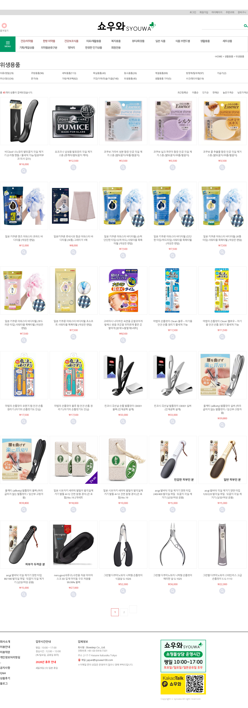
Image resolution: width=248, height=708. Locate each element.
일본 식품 (160, 41)
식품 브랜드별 (182, 41)
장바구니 (242, 12)
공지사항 (5, 668)
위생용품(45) (130, 78)
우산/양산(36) (6, 78)
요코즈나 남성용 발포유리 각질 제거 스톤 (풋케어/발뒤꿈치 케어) (73, 153)
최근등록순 (182, 92)
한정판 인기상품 (93, 47)
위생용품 (240, 56)
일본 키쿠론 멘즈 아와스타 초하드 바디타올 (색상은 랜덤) (24, 238)
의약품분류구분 (49, 47)
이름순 (195, 92)
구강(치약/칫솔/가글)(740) (105, 78)
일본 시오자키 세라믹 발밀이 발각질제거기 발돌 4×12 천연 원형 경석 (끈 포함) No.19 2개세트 (73, 494)
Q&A (3, 673)
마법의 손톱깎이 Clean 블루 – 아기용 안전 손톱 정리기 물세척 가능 (172, 322)
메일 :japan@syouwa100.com (97, 660)
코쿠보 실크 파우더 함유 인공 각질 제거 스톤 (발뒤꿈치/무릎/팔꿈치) (172, 153)
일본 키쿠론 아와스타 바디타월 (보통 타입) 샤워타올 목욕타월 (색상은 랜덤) (222, 238)
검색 (245, 26)
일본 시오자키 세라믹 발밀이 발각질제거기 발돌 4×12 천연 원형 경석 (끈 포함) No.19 (123, 494)
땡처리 (71, 47)
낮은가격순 (242, 92)
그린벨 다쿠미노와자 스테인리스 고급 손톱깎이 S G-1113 (222, 576)
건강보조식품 (71, 41)
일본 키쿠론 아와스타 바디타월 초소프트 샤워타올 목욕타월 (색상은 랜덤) (73, 322)
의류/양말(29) (6, 73)
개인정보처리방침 (10, 657)
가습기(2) (221, 73)
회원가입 (204, 12)
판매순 (216, 92)
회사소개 (5, 641)
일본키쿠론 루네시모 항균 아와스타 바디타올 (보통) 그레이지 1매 (73, 238)
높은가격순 (228, 92)
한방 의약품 (49, 41)
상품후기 (5, 678)
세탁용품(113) (69, 73)
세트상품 (227, 41)
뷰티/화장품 (138, 41)
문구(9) (34, 78)
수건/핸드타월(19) (195, 78)
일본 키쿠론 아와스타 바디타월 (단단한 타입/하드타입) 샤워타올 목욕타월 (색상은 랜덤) (173, 240)
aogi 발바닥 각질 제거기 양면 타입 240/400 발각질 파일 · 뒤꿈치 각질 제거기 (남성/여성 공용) (172, 494)
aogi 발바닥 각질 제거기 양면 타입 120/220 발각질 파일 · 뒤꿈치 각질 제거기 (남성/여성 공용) (222, 494)
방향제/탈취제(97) (195, 73)
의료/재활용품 (93, 41)
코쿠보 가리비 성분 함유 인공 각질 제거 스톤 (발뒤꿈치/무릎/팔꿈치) (123, 153)
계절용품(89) (161, 73)
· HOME (218, 56)
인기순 (205, 92)
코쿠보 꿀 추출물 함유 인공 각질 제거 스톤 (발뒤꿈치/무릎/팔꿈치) (222, 153)
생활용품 (205, 41)
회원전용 (116, 47)
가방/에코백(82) (70, 78)
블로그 (4, 683)
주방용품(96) (37, 73)
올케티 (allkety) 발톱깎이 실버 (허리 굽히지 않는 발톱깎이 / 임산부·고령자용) (222, 409)
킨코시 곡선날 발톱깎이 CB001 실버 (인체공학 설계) (172, 407)
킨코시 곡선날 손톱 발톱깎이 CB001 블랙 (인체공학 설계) (123, 407)
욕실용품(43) (99, 73)
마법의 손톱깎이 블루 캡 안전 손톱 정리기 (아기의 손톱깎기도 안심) (73, 407)
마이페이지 (217, 12)
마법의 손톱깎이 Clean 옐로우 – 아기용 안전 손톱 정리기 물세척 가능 (222, 322)
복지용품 (116, 41)
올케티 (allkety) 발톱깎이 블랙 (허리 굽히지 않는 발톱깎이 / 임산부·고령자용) (23, 494)
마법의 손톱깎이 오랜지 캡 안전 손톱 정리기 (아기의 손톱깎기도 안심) (24, 407)
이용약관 (5, 652)
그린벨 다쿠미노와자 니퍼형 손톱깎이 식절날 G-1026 (123, 576)
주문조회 (230, 12)
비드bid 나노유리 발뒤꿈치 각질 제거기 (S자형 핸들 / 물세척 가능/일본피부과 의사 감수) (24, 155)
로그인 (193, 12)
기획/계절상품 (26, 47)
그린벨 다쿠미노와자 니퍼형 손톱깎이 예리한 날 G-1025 (172, 576)
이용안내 (5, 647)
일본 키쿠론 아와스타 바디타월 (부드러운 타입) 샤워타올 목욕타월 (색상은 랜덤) (24, 324)
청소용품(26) (130, 73)
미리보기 (24, 171)
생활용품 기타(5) (163, 78)
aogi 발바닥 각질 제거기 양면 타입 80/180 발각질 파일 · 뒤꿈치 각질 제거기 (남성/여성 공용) (24, 578)
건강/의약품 (27, 41)
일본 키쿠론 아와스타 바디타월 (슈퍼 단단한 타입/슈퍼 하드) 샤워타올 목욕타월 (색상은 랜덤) (123, 240)
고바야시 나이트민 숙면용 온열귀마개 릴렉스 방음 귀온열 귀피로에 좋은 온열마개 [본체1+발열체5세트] (123, 324)
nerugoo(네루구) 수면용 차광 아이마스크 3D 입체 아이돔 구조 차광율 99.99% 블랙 (73, 578)
